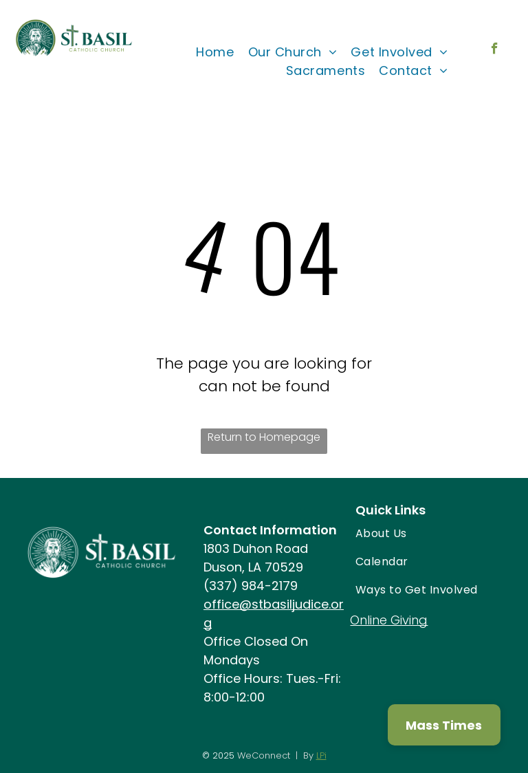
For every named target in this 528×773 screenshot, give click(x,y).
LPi (321, 755)
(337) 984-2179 (251, 585)
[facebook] (494, 50)
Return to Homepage (264, 437)
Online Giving (389, 620)
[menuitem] (215, 52)
